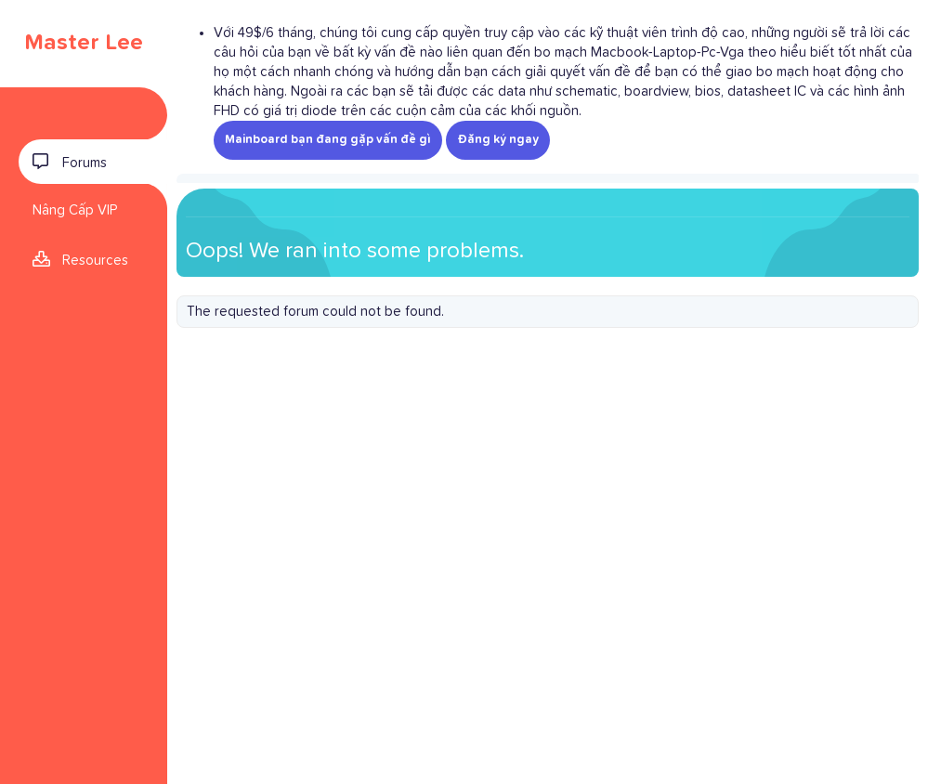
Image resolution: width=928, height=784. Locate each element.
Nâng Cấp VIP (75, 210)
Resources (95, 261)
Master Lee (83, 43)
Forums (84, 163)
